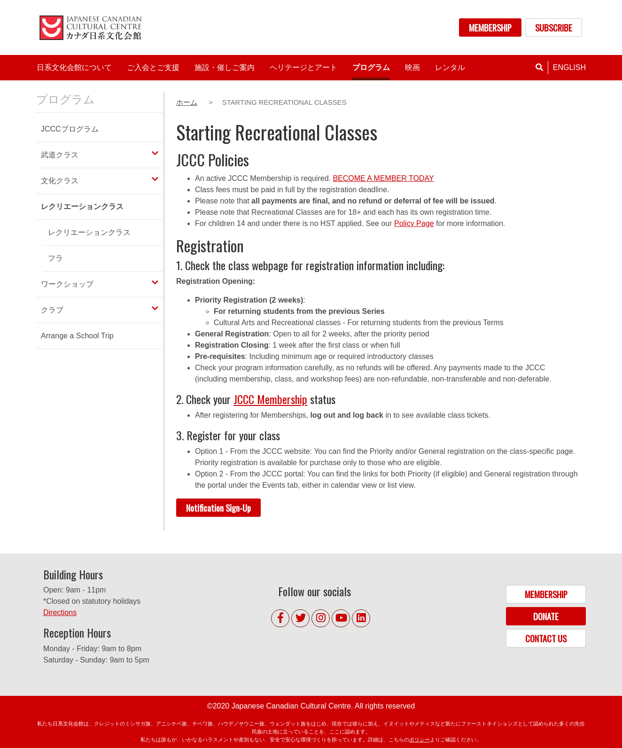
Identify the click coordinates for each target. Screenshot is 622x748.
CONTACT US (546, 638)
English (569, 67)
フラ (55, 258)
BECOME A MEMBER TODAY (383, 178)
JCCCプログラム (70, 129)
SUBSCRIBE (553, 27)
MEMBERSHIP (490, 27)
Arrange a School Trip (77, 336)
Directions (60, 612)
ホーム (186, 102)
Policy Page (414, 223)
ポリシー (419, 739)
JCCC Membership (270, 398)
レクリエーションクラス (89, 232)
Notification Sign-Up (218, 507)
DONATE (546, 616)
